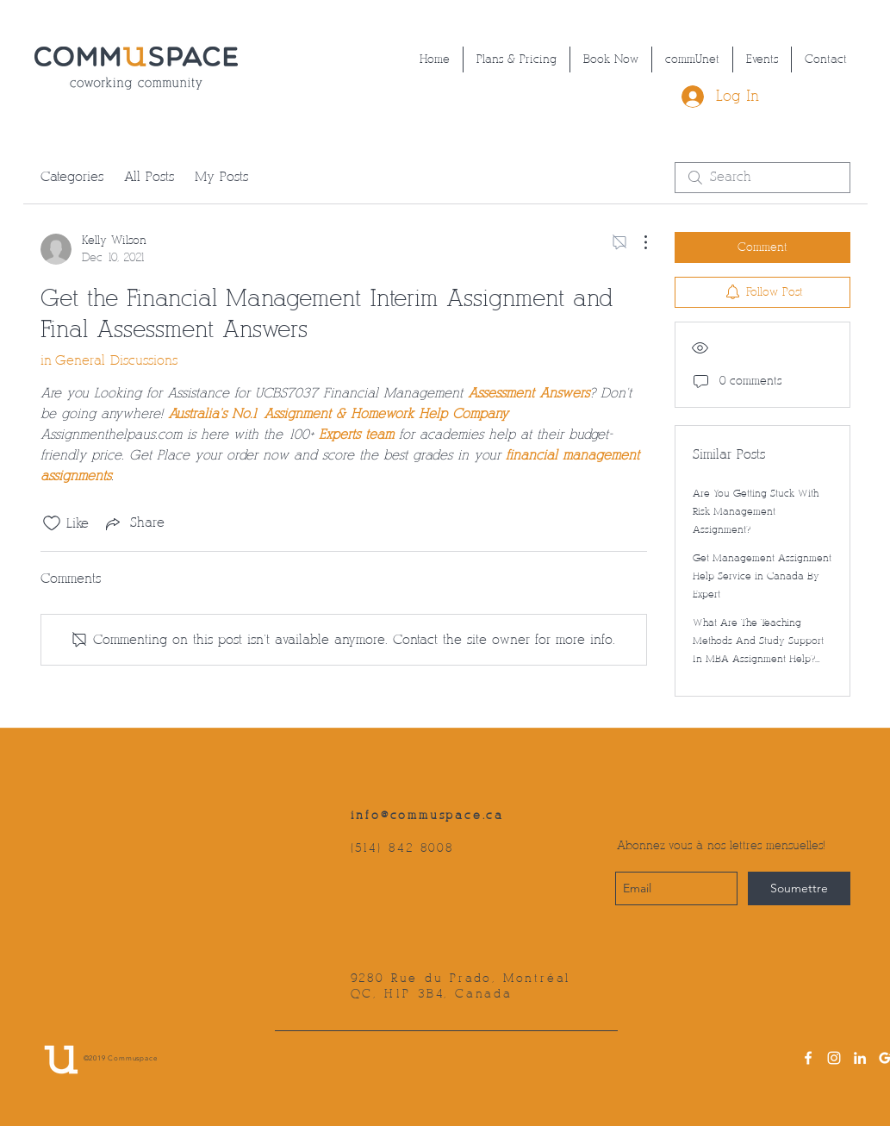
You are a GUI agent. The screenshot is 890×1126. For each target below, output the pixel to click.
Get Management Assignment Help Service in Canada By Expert (762, 576)
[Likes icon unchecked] (51, 523)
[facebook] (808, 1058)
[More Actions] (636, 242)
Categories (71, 177)
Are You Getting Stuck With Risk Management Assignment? (755, 511)
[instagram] (834, 1058)
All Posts (149, 177)
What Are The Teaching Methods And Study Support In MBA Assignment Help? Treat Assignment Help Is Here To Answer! (758, 659)
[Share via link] (134, 523)
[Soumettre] (799, 888)
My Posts (221, 177)
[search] (762, 177)
